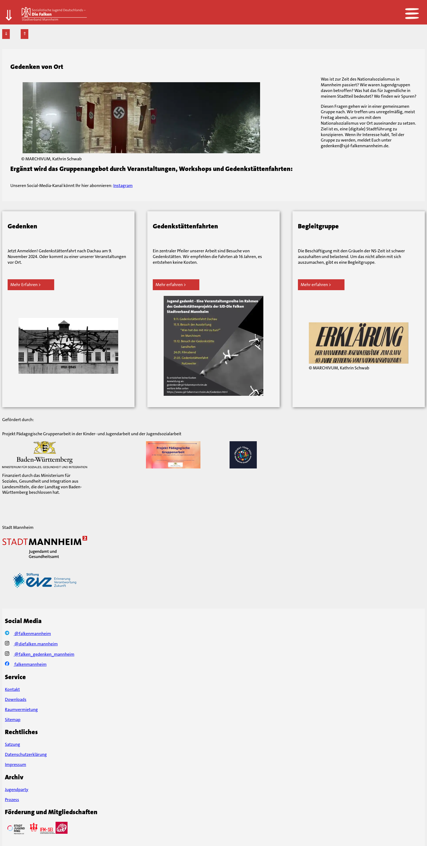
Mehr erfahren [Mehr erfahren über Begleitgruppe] (314, 284)
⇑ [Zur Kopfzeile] (24, 33)
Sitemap (12, 719)
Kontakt (12, 689)
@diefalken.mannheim (31, 644)
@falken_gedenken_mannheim (39, 654)
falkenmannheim (26, 664)
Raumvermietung (21, 709)
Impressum (15, 764)
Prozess (12, 799)
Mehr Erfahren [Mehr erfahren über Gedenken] (24, 284)
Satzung (12, 744)
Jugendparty (16, 789)
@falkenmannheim (28, 633)
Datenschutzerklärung (26, 754)
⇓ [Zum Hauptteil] (9, 10)
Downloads (15, 699)
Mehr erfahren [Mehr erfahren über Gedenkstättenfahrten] (169, 284)
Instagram (123, 185)
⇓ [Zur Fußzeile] (6, 33)
